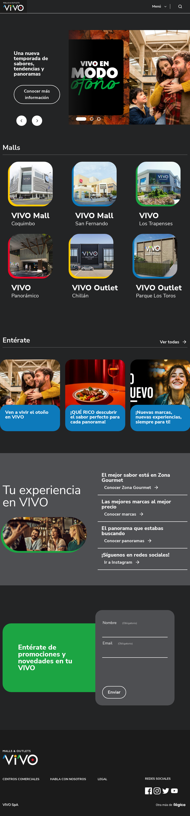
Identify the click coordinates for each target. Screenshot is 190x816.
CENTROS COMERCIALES (21, 779)
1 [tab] (81, 119)
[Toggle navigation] (159, 6)
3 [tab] (98, 119)
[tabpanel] (95, 77)
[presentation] (134, 673)
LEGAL (102, 779)
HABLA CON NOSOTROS (68, 779)
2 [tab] (91, 119)
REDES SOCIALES (158, 778)
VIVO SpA (10, 804)
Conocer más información (37, 94)
